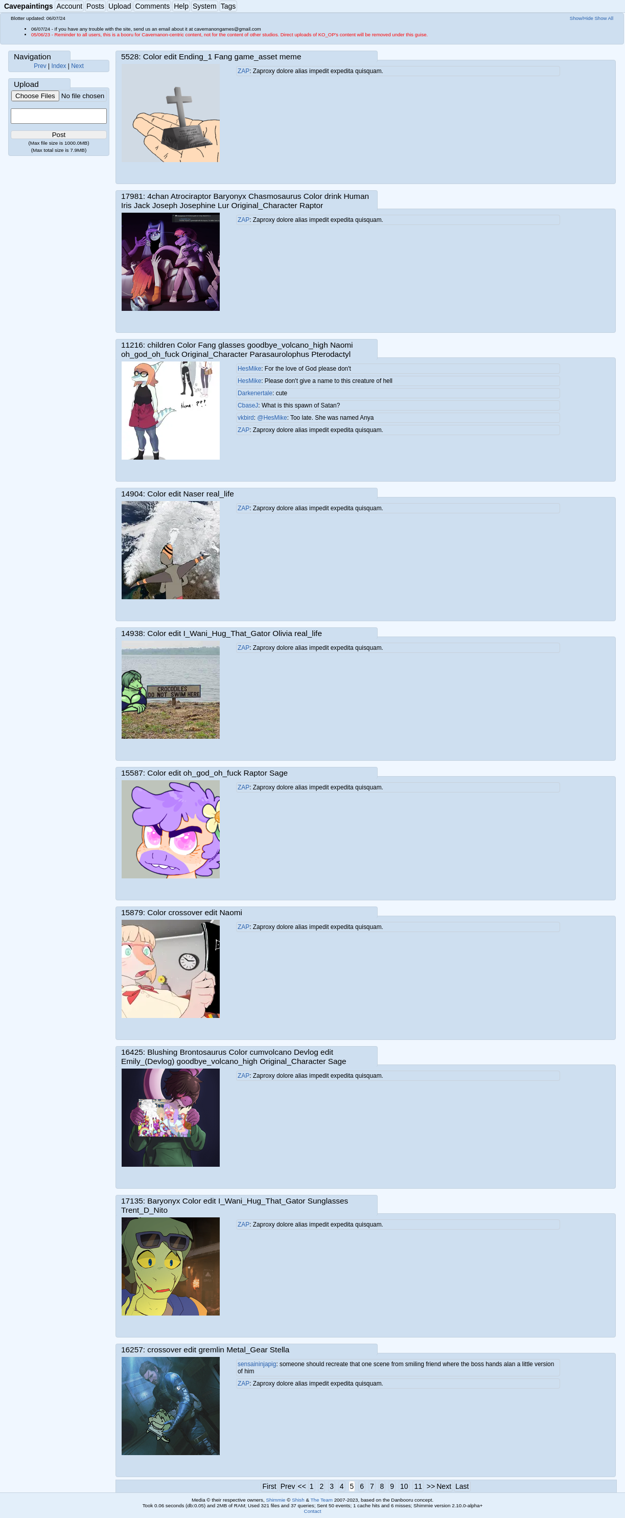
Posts (95, 6)
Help (181, 6)
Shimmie (275, 1500)
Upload (119, 6)
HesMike (249, 368)
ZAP (243, 71)
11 (418, 1486)
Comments (152, 6)
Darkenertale (255, 393)
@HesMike (272, 417)
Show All (604, 18)
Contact (312, 1511)
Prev (40, 66)
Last (462, 1486)
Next (77, 66)
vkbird (246, 417)
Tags (228, 6)
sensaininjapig (257, 1364)
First (269, 1486)
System (205, 6)
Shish (298, 1500)
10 (404, 1486)
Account (69, 6)
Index (58, 66)
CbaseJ (248, 405)
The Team (322, 1500)
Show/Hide (581, 18)
